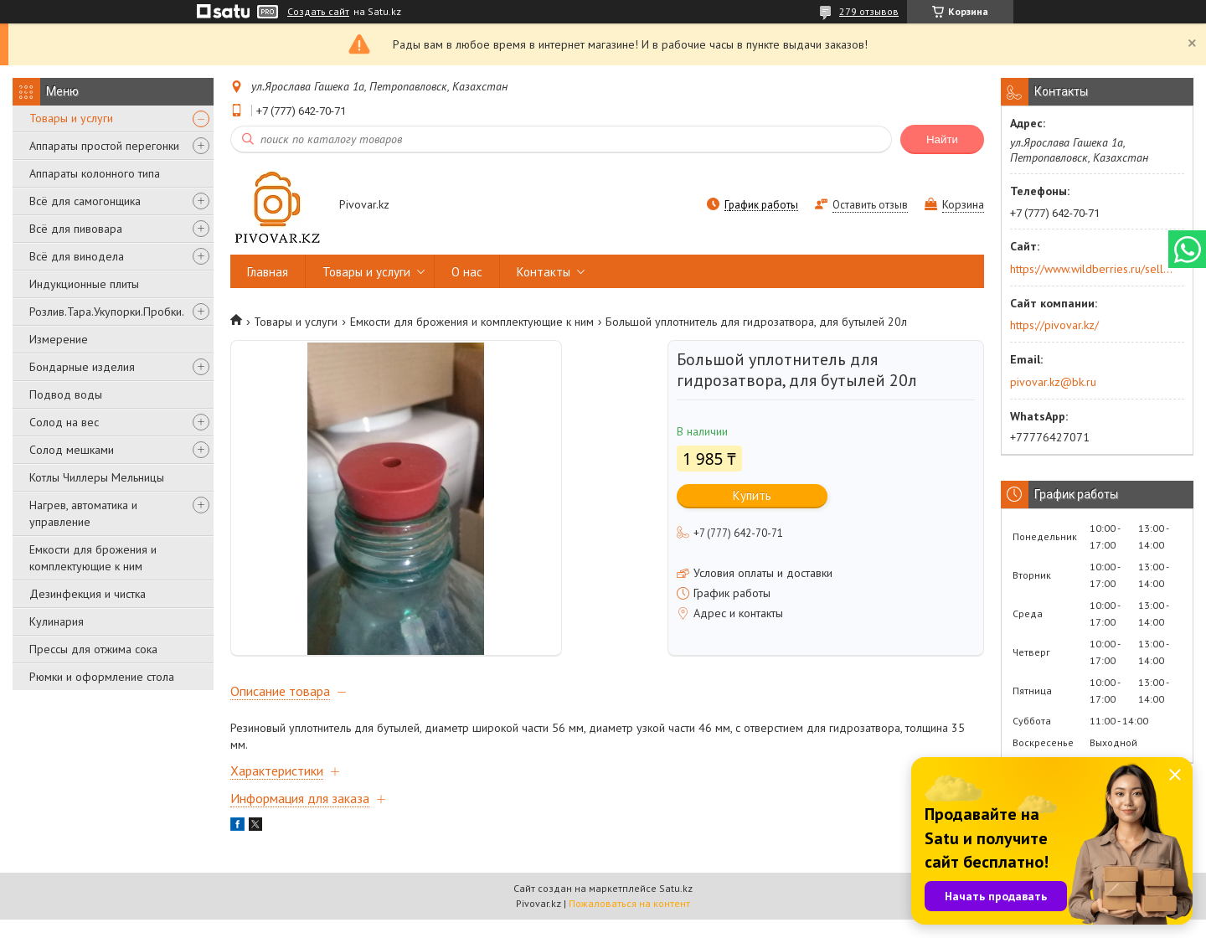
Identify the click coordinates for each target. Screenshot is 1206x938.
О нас (466, 271)
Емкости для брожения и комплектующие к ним (93, 558)
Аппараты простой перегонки (104, 145)
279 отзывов (869, 11)
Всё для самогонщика (85, 201)
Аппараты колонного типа (94, 173)
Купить (752, 495)
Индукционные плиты (84, 283)
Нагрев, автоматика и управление (83, 513)
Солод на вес (64, 422)
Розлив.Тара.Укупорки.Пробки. (106, 311)
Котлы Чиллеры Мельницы (96, 477)
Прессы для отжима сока (93, 649)
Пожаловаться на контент (629, 921)
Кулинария (56, 621)
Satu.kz (676, 906)
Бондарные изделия (82, 366)
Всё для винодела (76, 256)
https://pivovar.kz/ (1054, 324)
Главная (267, 271)
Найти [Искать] (942, 139)
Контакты (543, 271)
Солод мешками (71, 449)
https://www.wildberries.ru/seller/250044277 (1091, 268)
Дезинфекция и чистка (87, 593)
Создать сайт (318, 12)
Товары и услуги (71, 118)
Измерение (58, 339)
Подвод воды (65, 394)
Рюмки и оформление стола (101, 676)
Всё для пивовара (75, 228)
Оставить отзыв (870, 205)
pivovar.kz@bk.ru (1053, 381)
